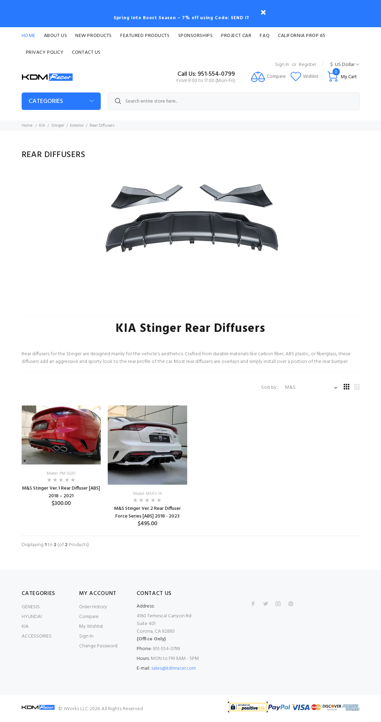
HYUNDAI (32, 617)
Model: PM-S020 (61, 473)
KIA (42, 125)
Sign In (282, 64)
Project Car (236, 36)
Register (307, 64)
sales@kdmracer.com (173, 668)
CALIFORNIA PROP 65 (301, 36)
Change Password (98, 646)
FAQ (264, 36)
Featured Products (145, 36)
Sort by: (270, 388)
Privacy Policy (45, 53)
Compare (89, 617)
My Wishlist (91, 627)
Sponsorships (195, 36)
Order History (93, 607)
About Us (55, 36)
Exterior (77, 125)
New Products (93, 36)
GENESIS (31, 607)
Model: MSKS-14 (147, 493)
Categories (46, 101)
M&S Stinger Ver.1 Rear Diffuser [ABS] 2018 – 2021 (61, 492)
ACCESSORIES (37, 636)
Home (29, 36)
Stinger (57, 125)
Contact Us (86, 53)
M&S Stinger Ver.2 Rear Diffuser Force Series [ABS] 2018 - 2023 (147, 512)
